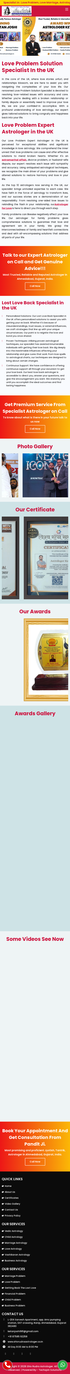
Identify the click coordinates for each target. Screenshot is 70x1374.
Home (8, 1186)
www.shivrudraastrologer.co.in (25, 1341)
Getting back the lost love (20, 1287)
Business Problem (15, 1305)
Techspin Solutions (50, 1370)
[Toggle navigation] (66, 9)
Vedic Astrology (14, 1231)
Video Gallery (12, 1203)
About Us (10, 1192)
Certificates (12, 1197)
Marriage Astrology (16, 1242)
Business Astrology (16, 1260)
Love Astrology (13, 1248)
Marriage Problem (15, 1276)
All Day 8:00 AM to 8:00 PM (23, 1346)
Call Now (35, 286)
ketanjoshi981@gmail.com (23, 1331)
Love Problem (12, 1281)
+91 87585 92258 (17, 1336)
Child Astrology (14, 1236)
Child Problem (13, 1299)
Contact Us (11, 1209)
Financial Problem (15, 1293)
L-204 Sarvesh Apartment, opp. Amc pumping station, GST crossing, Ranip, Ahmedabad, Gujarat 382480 (37, 1323)
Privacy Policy (13, 1215)
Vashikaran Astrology (17, 1254)
